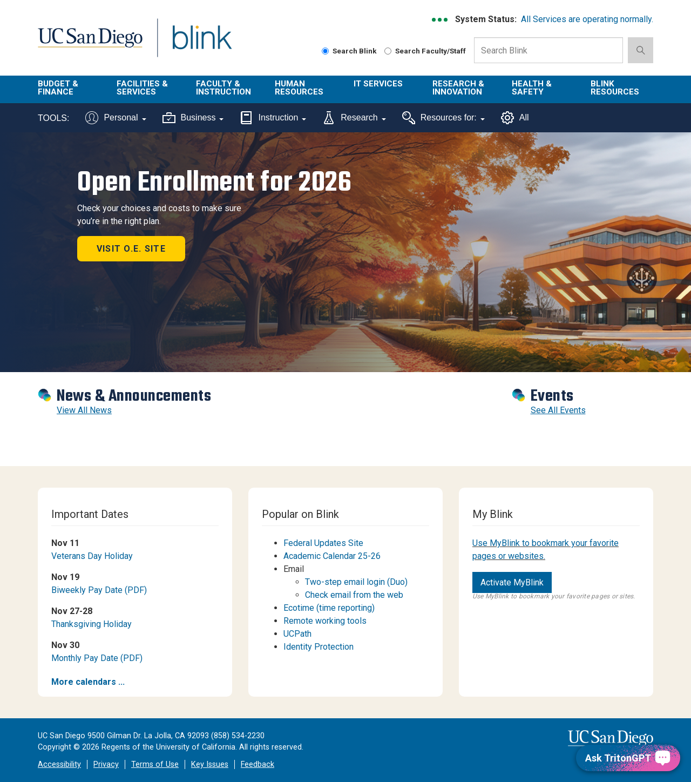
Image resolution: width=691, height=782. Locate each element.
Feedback (257, 764)
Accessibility (59, 764)
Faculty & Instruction (223, 88)
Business (193, 117)
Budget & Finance (58, 88)
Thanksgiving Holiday (91, 624)
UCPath (297, 634)
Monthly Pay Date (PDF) (97, 658)
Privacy (106, 764)
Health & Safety (532, 88)
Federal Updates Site (324, 543)
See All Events (558, 410)
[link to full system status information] (440, 19)
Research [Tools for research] (353, 117)
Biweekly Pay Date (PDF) (99, 590)
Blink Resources (615, 88)
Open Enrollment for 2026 (214, 182)
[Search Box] (548, 50)
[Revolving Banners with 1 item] (345, 252)
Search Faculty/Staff (425, 50)
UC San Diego (90, 44)
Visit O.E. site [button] (131, 249)
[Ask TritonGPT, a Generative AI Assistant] (628, 758)
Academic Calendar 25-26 (332, 556)
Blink (201, 44)
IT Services (378, 84)
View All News (84, 410)
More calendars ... (88, 682)
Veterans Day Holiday (92, 556)
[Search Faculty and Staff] (387, 51)
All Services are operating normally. (587, 19)
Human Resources (299, 88)
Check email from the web (354, 595)
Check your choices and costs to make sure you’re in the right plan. (159, 214)
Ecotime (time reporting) (329, 608)
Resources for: (443, 117)
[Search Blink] (325, 51)
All (515, 117)
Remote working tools (325, 621)
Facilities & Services (142, 88)
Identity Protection (318, 647)
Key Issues (209, 764)
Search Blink (349, 50)
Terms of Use (155, 764)
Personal (115, 117)
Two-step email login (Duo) (356, 582)
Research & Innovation (458, 88)
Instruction (273, 117)
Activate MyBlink (512, 582)
